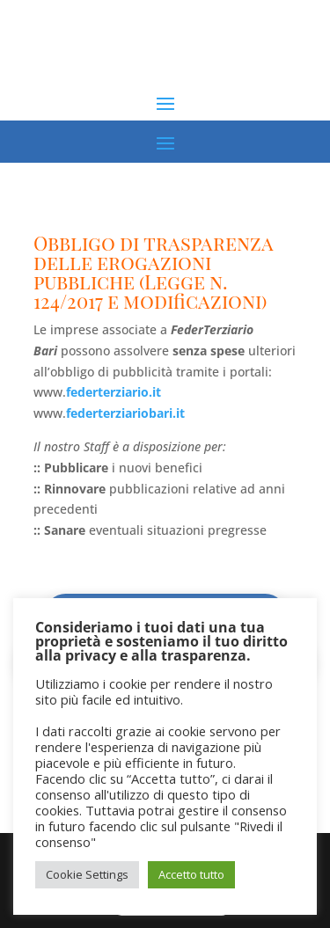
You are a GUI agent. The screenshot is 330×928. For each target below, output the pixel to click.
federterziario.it (113, 392)
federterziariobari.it (125, 413)
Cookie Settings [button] (87, 874)
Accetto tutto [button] (191, 874)
